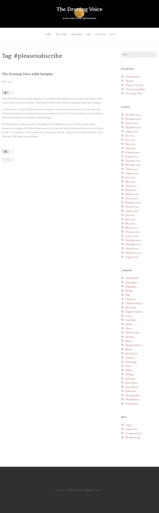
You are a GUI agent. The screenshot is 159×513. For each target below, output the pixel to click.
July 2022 (130, 134)
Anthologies (131, 281)
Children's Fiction (133, 302)
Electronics (130, 306)
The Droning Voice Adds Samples (30, 73)
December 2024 (133, 113)
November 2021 (133, 163)
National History (133, 343)
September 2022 (133, 126)
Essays (128, 314)
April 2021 (130, 184)
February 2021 (132, 193)
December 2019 (133, 239)
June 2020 (130, 218)
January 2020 (131, 234)
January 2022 (131, 155)
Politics (128, 369)
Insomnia (129, 335)
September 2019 (133, 251)
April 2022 (130, 147)
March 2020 (131, 226)
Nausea (129, 79)
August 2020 (131, 209)
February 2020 (132, 230)
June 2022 (130, 138)
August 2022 (131, 130)
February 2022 (132, 151)
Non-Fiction (131, 352)
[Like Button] (5, 91)
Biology (129, 289)
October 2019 (132, 247)
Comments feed (133, 432)
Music (128, 339)
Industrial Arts (132, 331)
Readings (75, 33)
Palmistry (130, 356)
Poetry (128, 364)
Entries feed (131, 428)
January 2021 (131, 197)
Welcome (58, 33)
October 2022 (132, 121)
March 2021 (131, 188)
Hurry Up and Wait (135, 88)
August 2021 (131, 172)
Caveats (101, 33)
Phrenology (131, 360)
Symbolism (130, 389)
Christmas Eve (133, 75)
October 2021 (132, 167)
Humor (128, 327)
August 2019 (131, 255)
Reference (130, 377)
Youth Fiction (131, 402)
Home (44, 33)
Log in (128, 423)
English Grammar (133, 310)
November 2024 (133, 117)
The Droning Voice (79, 9)
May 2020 (130, 222)
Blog (115, 33)
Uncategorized (132, 394)
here (54, 131)
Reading (129, 373)
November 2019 (133, 243)
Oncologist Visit (133, 92)
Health (128, 323)
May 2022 (130, 142)
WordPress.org (132, 436)
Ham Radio (130, 318)
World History (132, 398)
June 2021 (130, 176)
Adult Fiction (131, 277)
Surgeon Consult (134, 83)
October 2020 (132, 205)
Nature (128, 348)
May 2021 (130, 180)
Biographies (131, 285)
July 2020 (130, 213)
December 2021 (133, 159)
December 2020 (133, 201)
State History (131, 385)
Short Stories (131, 381)
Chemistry (130, 297)
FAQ (89, 33)
